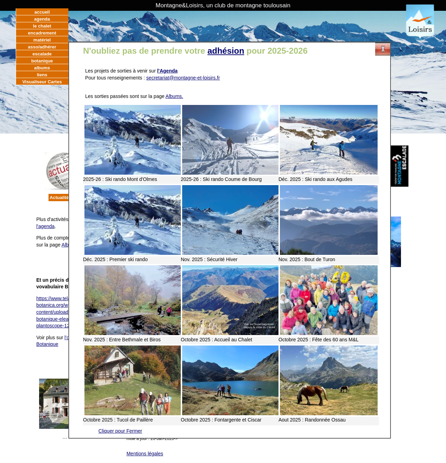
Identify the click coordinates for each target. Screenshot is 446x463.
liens (42, 74)
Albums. (174, 96)
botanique (42, 60)
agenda (42, 19)
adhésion (225, 50)
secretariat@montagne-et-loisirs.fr (183, 78)
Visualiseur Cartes (42, 81)
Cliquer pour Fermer (120, 431)
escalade (42, 53)
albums (42, 67)
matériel (42, 40)
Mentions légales (144, 453)
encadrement (42, 33)
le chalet (42, 26)
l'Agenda (167, 71)
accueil (42, 12)
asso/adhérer (42, 47)
